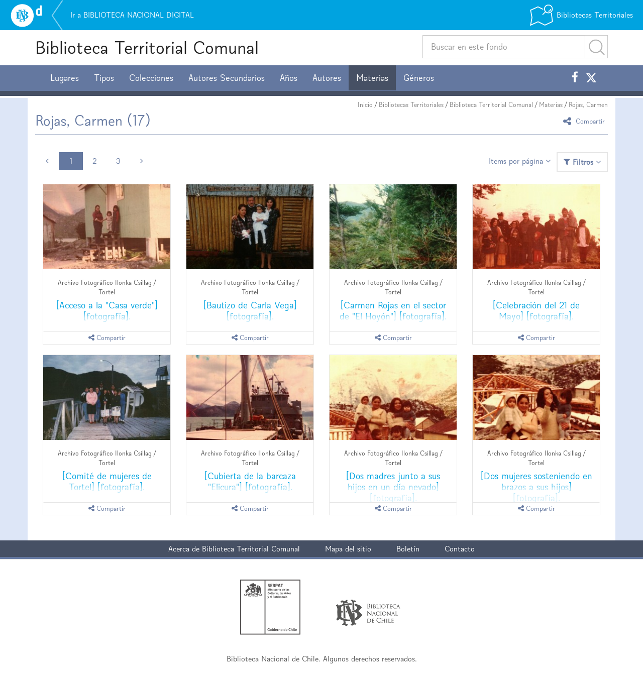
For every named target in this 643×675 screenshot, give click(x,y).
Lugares (64, 77)
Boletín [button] (407, 548)
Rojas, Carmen (588, 104)
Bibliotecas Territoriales (411, 104)
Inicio (365, 104)
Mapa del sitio (348, 548)
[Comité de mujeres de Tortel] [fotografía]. (107, 481)
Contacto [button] (460, 548)
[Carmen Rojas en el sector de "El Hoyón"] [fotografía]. (393, 310)
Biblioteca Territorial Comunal (147, 47)
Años (288, 77)
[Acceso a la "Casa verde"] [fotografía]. (107, 310)
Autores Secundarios (226, 77)
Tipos (104, 77)
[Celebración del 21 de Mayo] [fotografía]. (536, 310)
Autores (326, 77)
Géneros (418, 77)
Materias (372, 77)
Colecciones (151, 77)
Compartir (585, 121)
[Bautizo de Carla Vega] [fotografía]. (250, 310)
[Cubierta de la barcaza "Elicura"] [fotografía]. (250, 481)
